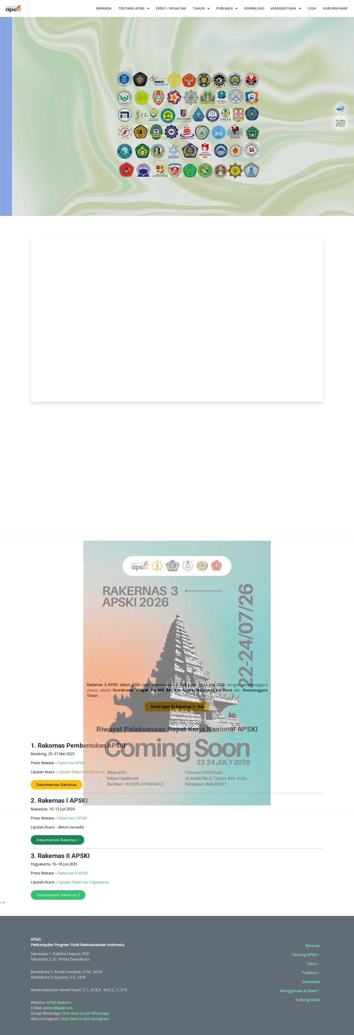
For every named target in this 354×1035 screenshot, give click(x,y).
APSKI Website (58, 1002)
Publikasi (225, 8)
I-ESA (312, 8)
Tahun (199, 8)
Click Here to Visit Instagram (84, 1018)
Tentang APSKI (131, 8)
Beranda (104, 8)
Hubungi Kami (335, 8)
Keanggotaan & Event (298, 990)
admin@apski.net (58, 1007)
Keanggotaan (284, 8)
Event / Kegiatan (171, 8)
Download (254, 8)
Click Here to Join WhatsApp (85, 1013)
